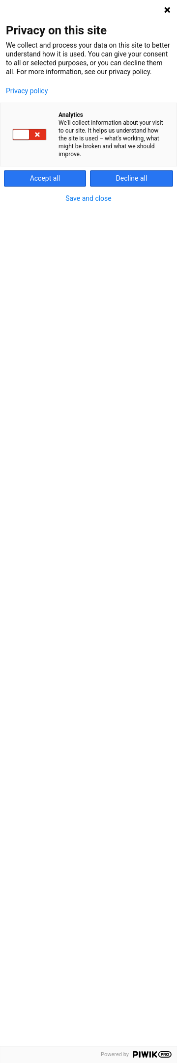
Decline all (132, 178)
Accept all (45, 178)
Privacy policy (27, 91)
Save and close (88, 198)
